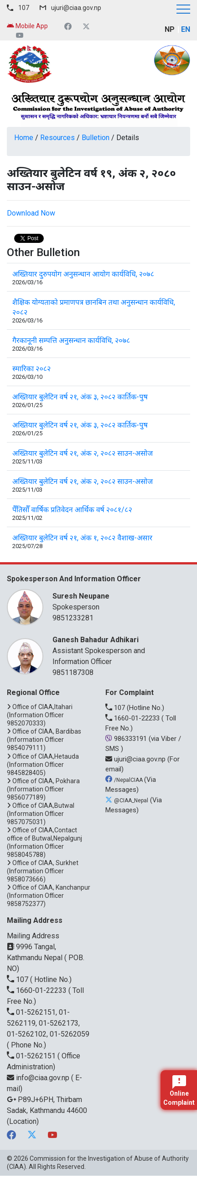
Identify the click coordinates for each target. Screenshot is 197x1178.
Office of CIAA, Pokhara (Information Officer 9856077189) (43, 789)
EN (185, 29)
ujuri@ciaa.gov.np (76, 7)
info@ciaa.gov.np (39, 1077)
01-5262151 (32, 1056)
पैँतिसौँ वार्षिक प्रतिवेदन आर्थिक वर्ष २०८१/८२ (72, 509)
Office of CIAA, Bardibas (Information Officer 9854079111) (44, 739)
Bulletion (95, 137)
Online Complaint (179, 1090)
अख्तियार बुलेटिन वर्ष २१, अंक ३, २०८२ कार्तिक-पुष (80, 397)
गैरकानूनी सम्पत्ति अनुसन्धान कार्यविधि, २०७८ (71, 340)
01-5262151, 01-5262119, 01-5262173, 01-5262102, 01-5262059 (48, 1023)
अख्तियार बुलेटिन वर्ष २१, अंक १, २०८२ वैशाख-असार (82, 538)
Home (23, 137)
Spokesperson (116, 601)
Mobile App (27, 26)
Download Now (31, 213)
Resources (57, 137)
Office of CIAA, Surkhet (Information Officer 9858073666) (42, 871)
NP (170, 29)
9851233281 (72, 618)
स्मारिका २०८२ (31, 368)
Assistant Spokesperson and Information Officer (116, 650)
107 (23, 7)
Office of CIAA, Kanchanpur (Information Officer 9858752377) (48, 895)
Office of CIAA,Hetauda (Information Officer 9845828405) (43, 764)
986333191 (127, 739)
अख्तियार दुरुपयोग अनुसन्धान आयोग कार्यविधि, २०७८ (83, 274)
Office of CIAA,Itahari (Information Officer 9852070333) (40, 715)
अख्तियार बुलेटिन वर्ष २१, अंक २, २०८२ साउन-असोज (82, 453)
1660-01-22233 (133, 718)
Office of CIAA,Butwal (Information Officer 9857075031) (40, 814)
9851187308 (72, 672)
